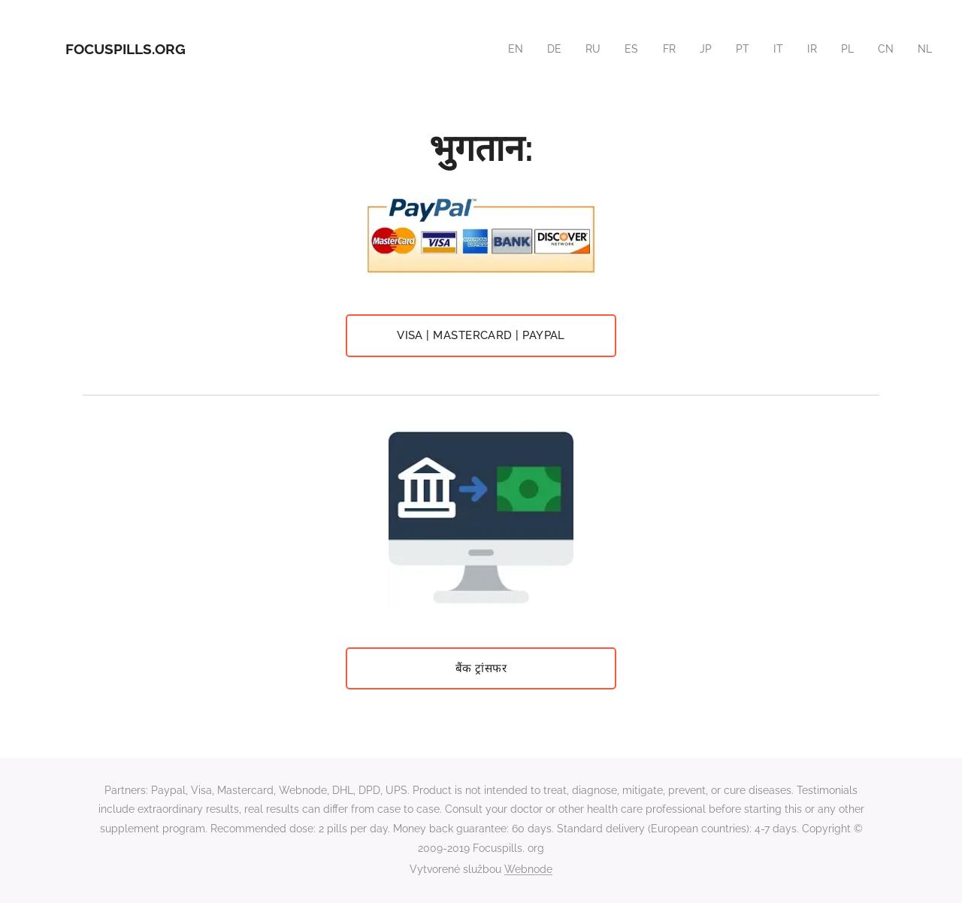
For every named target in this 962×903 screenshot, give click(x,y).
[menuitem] (508, 49)
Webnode (528, 869)
